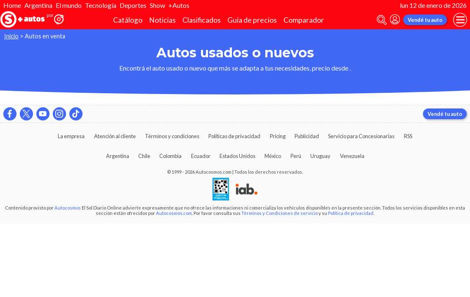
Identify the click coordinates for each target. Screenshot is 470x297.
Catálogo (127, 20)
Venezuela (352, 156)
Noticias (162, 20)
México (273, 156)
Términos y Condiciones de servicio (279, 213)
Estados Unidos (237, 156)
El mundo (69, 5)
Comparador (303, 20)
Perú (296, 156)
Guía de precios (252, 20)
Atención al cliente (115, 136)
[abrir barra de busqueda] (382, 20)
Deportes (133, 5)
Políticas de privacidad (234, 136)
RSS (408, 136)
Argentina (38, 5)
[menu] (460, 20)
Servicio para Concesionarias (361, 136)
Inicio (11, 36)
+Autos (178, 5)
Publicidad (307, 136)
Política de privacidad (350, 213)
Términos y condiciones (172, 136)
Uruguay (320, 156)
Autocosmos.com (174, 213)
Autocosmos (67, 207)
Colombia (170, 156)
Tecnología (100, 5)
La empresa (71, 136)
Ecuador (200, 156)
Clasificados (201, 20)
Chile (144, 156)
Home (12, 5)
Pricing (278, 136)
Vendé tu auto (425, 19)
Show (157, 5)
